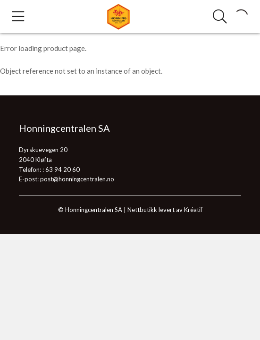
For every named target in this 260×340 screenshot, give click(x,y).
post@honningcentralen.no (77, 179)
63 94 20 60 (62, 169)
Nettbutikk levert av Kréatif (164, 209)
